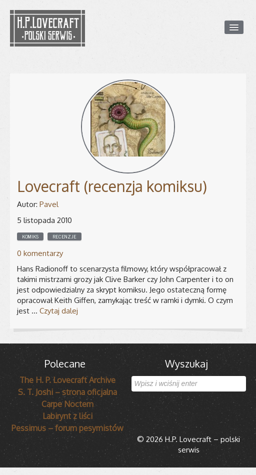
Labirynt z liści (67, 416)
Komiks (30, 236)
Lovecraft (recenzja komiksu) (112, 186)
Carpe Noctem (68, 404)
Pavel (49, 204)
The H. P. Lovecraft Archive (68, 380)
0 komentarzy (40, 253)
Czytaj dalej (59, 311)
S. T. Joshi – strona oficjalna (67, 392)
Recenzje (64, 236)
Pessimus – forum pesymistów (68, 428)
